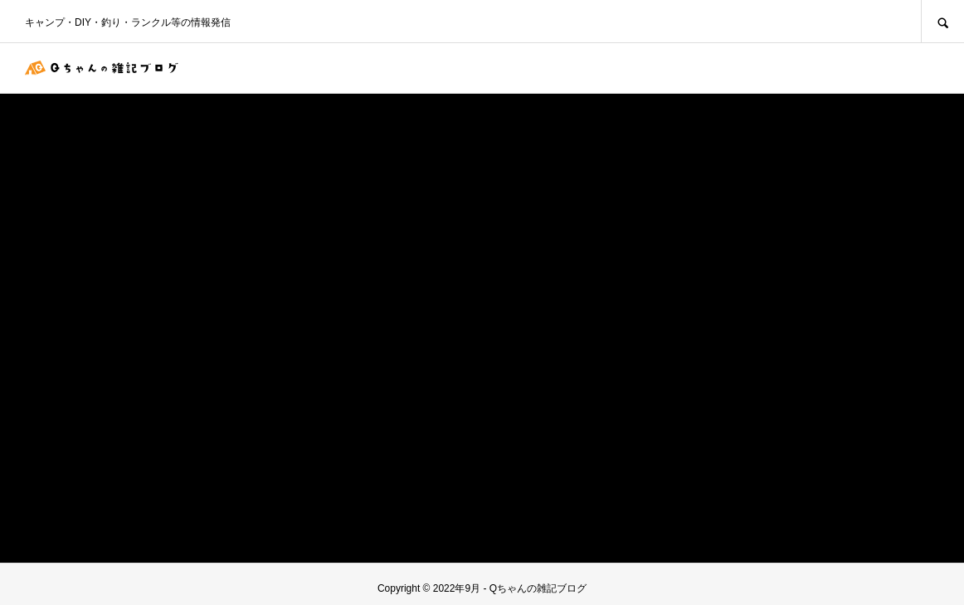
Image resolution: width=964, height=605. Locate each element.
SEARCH (942, 21)
